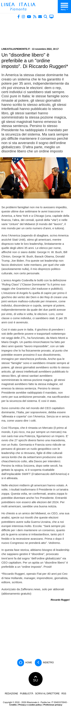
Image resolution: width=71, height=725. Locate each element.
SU (35, 679)
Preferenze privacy (52, 705)
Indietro (44, 662)
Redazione (11, 693)
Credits (13, 705)
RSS (64, 693)
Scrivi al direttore (47, 693)
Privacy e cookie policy (30, 705)
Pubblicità (26, 693)
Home (24, 662)
